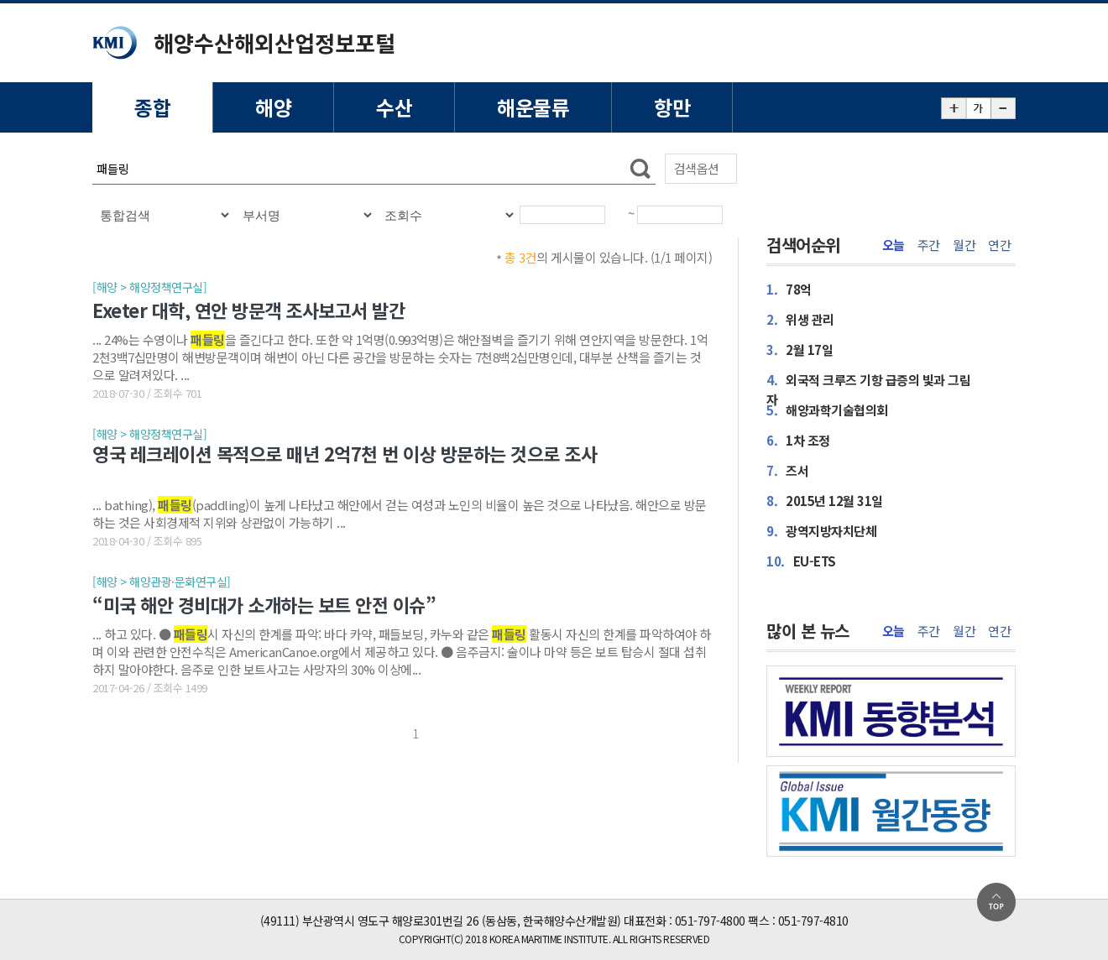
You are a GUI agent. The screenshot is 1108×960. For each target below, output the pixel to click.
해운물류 (533, 107)
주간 (928, 245)
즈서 (787, 470)
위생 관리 (800, 319)
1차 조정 (798, 440)
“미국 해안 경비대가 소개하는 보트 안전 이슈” (264, 604)
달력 (619, 221)
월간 (964, 245)
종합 (152, 107)
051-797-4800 (710, 920)
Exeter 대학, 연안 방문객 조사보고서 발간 (248, 310)
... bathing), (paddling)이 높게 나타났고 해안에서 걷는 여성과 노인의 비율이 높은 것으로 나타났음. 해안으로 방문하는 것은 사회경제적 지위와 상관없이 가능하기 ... (399, 513)
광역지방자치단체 (821, 531)
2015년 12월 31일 (824, 500)
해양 (273, 107)
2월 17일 (799, 349)
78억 (789, 289)
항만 (672, 107)
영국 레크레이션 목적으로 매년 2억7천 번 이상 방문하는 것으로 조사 (344, 454)
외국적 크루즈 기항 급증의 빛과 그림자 (868, 389)
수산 (394, 107)
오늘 (893, 245)
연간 (999, 245)
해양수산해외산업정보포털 (274, 42)
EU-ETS (801, 561)
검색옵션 (696, 168)
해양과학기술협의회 (827, 410)
